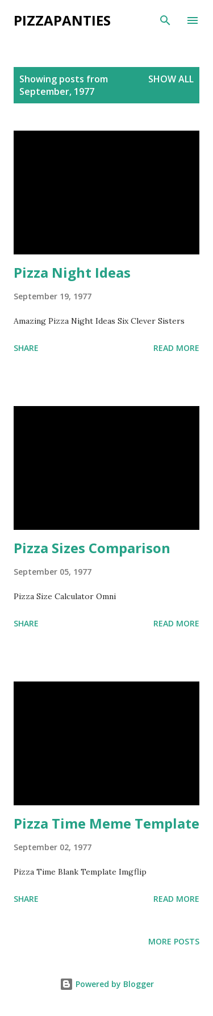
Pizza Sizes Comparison (92, 547)
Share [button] (26, 347)
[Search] (165, 20)
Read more (176, 347)
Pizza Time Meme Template (106, 823)
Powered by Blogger (107, 984)
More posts (173, 941)
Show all (171, 79)
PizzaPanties (62, 20)
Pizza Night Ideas (72, 272)
